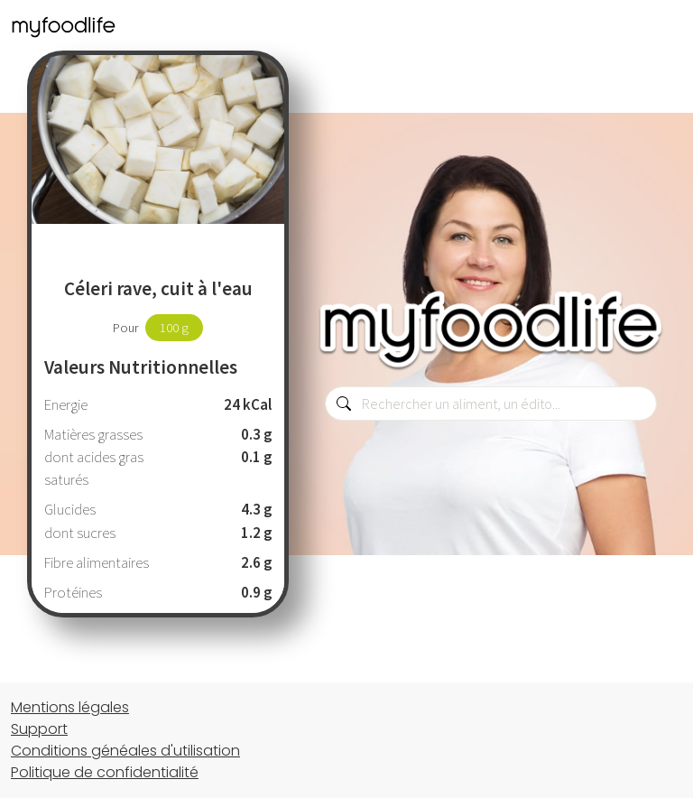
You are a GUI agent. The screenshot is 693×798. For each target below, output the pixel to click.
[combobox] (491, 403)
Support (39, 729)
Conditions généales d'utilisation (125, 750)
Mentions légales (70, 707)
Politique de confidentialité (105, 772)
